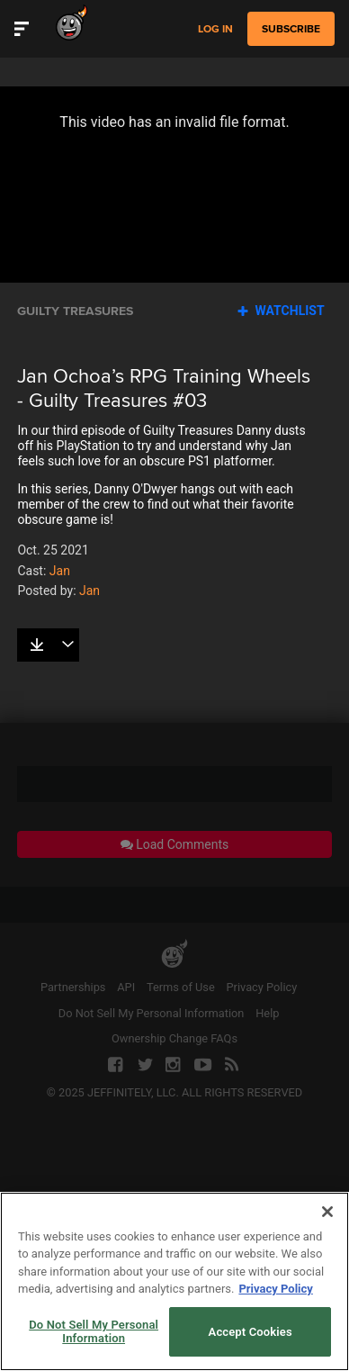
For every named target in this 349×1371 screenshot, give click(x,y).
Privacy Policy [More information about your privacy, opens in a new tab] (275, 1288)
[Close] (327, 1211)
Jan (59, 571)
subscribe (291, 29)
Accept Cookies (250, 1332)
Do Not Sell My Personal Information (93, 1332)
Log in (215, 29)
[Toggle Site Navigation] (21, 28)
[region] (174, 1281)
